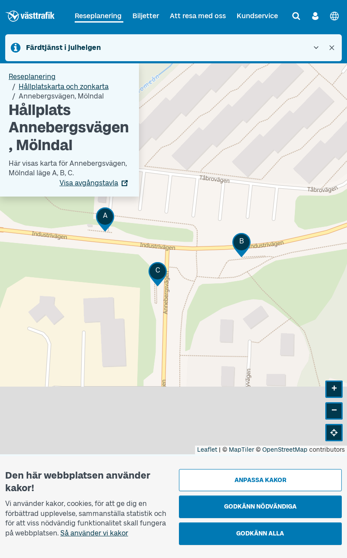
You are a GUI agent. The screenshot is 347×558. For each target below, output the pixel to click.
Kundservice (257, 16)
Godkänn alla (260, 533)
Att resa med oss (198, 16)
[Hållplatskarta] (173, 258)
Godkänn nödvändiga (260, 506)
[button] (105, 219)
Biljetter (145, 16)
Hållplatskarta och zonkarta (64, 86)
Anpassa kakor (260, 480)
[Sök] (296, 16)
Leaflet (207, 449)
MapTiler (241, 449)
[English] (334, 16)
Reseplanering (98, 16)
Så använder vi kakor (94, 533)
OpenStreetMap (284, 449)
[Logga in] (315, 16)
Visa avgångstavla (88, 183)
